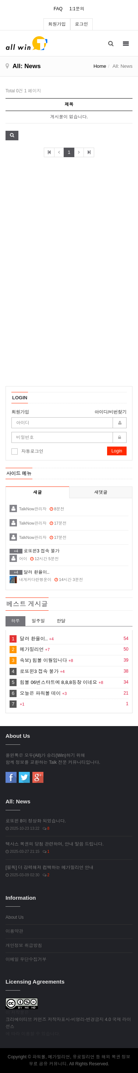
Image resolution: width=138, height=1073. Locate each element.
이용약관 (14, 931)
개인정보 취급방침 (24, 945)
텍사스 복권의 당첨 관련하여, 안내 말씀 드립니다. (55, 844)
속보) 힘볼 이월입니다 (43, 660)
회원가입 (57, 24)
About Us (15, 917)
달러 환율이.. (34, 638)
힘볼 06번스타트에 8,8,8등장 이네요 (58, 682)
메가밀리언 (32, 649)
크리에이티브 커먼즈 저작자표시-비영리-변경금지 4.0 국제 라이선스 (68, 1023)
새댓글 (100, 492)
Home (99, 66)
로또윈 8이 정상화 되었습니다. (36, 821)
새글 (37, 492)
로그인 (81, 24)
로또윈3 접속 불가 (39, 671)
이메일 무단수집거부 (26, 959)
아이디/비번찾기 (111, 412)
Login (117, 451)
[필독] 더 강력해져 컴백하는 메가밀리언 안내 (49, 867)
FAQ (58, 8)
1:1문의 (76, 8)
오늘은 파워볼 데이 (40, 693)
